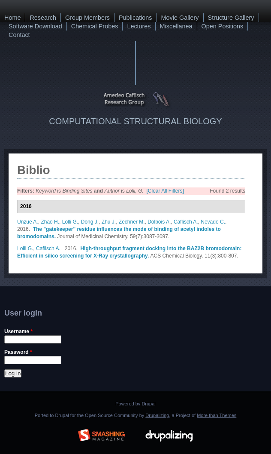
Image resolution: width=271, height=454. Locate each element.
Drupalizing (157, 415)
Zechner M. (132, 222)
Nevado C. (213, 222)
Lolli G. (70, 222)
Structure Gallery (231, 17)
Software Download (35, 26)
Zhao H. (50, 222)
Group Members (87, 17)
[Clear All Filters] (165, 191)
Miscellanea (176, 26)
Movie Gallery (180, 17)
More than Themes (216, 415)
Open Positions (223, 26)
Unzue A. (27, 222)
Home (12, 17)
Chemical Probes (94, 26)
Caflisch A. (186, 222)
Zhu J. (109, 222)
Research (43, 17)
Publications (135, 17)
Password (18, 352)
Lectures (139, 26)
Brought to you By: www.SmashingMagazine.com (102, 433)
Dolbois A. (159, 222)
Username (18, 331)
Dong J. (90, 222)
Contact (19, 34)
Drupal (148, 403)
